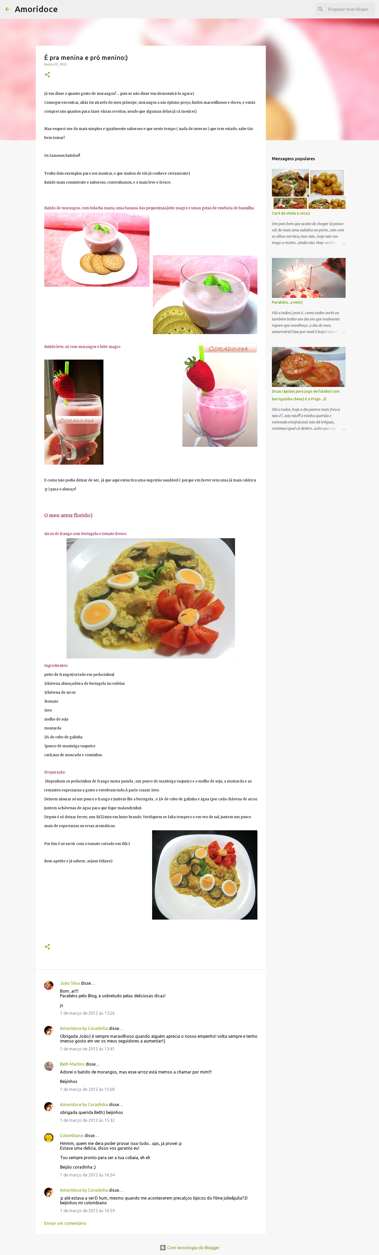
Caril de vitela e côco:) (291, 213)
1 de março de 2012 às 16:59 (87, 1210)
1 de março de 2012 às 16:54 (87, 1175)
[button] (47, 75)
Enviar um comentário (65, 1223)
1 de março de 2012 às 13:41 (87, 1048)
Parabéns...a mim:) (287, 302)
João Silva (70, 983)
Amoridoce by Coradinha (84, 1028)
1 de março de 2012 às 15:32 (87, 1120)
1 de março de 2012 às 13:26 (87, 1013)
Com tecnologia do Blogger (190, 1247)
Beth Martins (72, 1064)
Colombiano (71, 1135)
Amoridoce (36, 9)
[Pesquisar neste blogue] (347, 9)
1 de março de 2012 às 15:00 (87, 1089)
